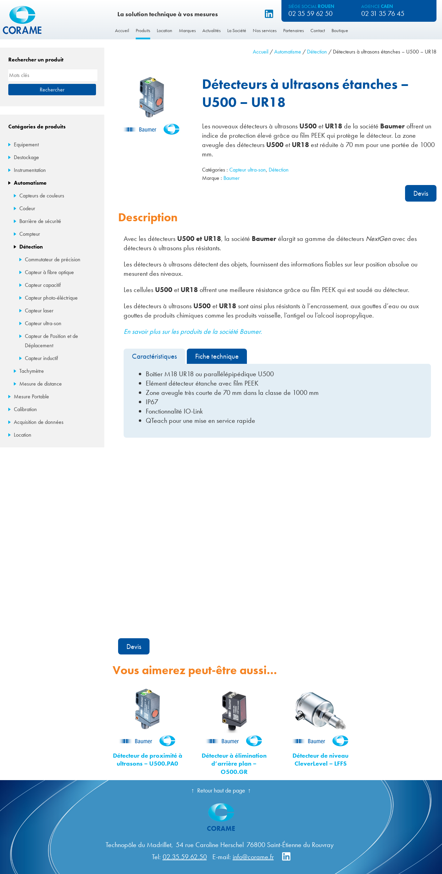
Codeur (27, 208)
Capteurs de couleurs (41, 195)
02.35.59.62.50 (185, 856)
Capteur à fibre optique (49, 272)
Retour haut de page (221, 790)
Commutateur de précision (52, 259)
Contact (317, 30)
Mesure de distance (40, 383)
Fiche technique (217, 356)
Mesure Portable (31, 396)
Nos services (265, 30)
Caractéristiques (154, 356)
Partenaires (293, 30)
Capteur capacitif (43, 285)
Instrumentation (30, 170)
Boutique (340, 30)
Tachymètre (31, 371)
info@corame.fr (253, 856)
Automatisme (287, 51)
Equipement (26, 144)
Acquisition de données (39, 422)
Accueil (122, 30)
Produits (143, 30)
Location (164, 30)
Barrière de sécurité (40, 221)
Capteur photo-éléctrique (51, 297)
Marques (187, 30)
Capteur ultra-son (247, 169)
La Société (236, 30)
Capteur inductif (41, 358)
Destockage (26, 157)
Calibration (25, 409)
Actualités (211, 30)
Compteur (29, 233)
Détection (317, 51)
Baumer (231, 178)
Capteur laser (39, 310)
